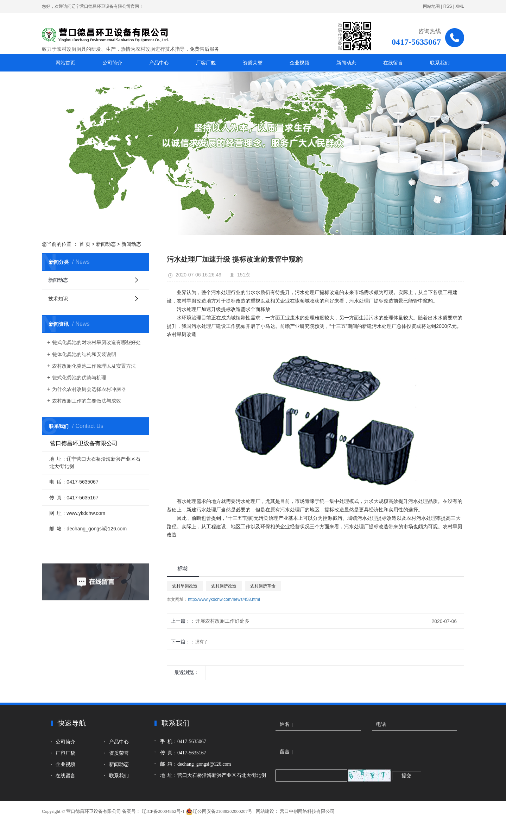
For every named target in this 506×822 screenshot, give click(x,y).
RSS (447, 6)
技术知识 (58, 298)
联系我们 (440, 63)
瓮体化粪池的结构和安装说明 (84, 354)
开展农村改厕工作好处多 (222, 621)
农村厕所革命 (263, 586)
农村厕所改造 (223, 586)
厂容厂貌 (206, 63)
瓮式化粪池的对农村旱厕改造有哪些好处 (96, 342)
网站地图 (431, 6)
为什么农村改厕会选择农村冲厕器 (89, 389)
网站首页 (65, 63)
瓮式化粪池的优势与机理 (79, 377)
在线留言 (393, 63)
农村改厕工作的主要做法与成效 (86, 401)
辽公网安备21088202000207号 (219, 811)
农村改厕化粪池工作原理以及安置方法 (94, 366)
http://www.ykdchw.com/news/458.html (224, 599)
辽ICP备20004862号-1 (163, 811)
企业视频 (299, 63)
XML (459, 6)
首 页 (84, 244)
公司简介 (112, 63)
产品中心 (159, 63)
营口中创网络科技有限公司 (307, 811)
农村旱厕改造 (184, 586)
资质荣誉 (253, 63)
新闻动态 (346, 63)
